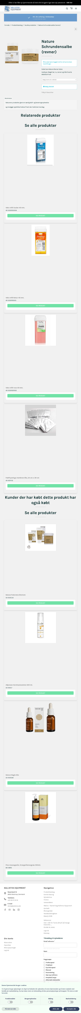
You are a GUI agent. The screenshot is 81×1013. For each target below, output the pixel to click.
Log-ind (46, 931)
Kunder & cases (49, 927)
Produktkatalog (49, 892)
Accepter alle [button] (71, 1009)
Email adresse (49, 941)
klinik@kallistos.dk (14, 906)
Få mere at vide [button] (10, 1009)
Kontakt (46, 908)
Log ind (6, 950)
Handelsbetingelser (50, 913)
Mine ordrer (8, 942)
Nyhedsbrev (48, 897)
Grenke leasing (49, 894)
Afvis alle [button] (56, 1009)
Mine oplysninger (10, 948)
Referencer (47, 920)
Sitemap (46, 933)
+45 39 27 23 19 (13, 900)
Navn (45, 951)
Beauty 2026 (48, 916)
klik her (69, 3)
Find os (46, 900)
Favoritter (7, 945)
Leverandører (48, 902)
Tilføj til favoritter (47, 92)
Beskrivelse (8, 98)
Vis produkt (40, 216)
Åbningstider (48, 911)
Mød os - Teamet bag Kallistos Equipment (58, 906)
